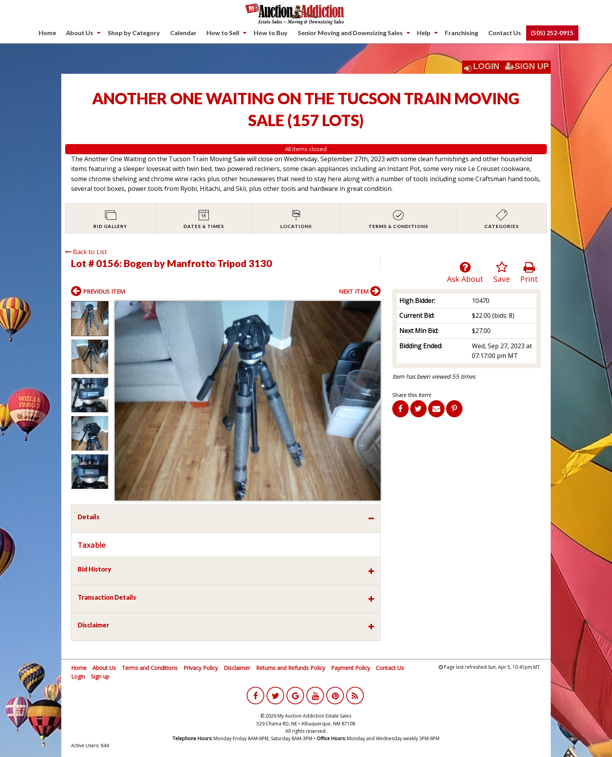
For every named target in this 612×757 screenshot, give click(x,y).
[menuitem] (47, 32)
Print (529, 272)
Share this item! (411, 395)
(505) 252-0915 (552, 32)
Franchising (461, 32)
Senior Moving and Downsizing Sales (350, 32)
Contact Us (504, 32)
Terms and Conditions (150, 668)
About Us (79, 32)
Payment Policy (350, 668)
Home (47, 32)
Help (424, 32)
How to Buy (271, 32)
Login (486, 66)
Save (501, 272)
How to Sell (222, 32)
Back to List (86, 252)
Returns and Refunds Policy (290, 668)
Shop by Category (134, 32)
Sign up (100, 676)
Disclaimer (237, 668)
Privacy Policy (200, 668)
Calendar (183, 32)
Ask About (465, 272)
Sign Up (527, 66)
